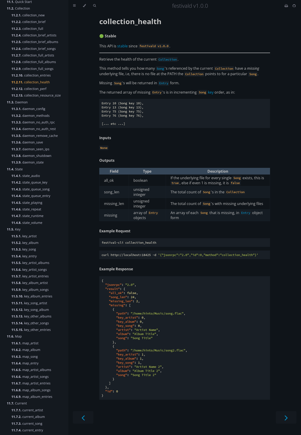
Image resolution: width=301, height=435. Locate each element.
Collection (18, 8)
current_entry (27, 430)
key (211, 92)
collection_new (28, 15)
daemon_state (27, 162)
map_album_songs (31, 390)
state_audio (25, 176)
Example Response (116, 268)
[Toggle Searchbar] (94, 5)
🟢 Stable (107, 35)
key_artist (24, 236)
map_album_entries (31, 396)
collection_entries (31, 75)
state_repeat (26, 209)
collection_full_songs (32, 69)
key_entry (24, 256)
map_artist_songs (30, 376)
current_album (28, 417)
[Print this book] (287, 5)
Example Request (114, 230)
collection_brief (28, 22)
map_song (24, 356)
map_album (25, 350)
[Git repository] (294, 5)
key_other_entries (31, 330)
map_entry (24, 363)
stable (122, 46)
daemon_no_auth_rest (33, 129)
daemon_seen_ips (30, 149)
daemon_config (28, 109)
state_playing (26, 202)
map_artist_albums (31, 370)
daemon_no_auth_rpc (33, 122)
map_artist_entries (31, 383)
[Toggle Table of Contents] (74, 5)
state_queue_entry (30, 196)
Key (13, 229)
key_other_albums (31, 316)
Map (14, 336)
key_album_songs (30, 289)
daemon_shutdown (31, 156)
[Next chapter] (286, 417)
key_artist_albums (30, 263)
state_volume (26, 222)
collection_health (30, 82)
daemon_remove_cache (34, 135)
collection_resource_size (36, 95)
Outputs (107, 160)
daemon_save (27, 142)
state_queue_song (30, 189)
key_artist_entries (30, 276)
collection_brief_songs (33, 48)
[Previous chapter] (83, 417)
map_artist (24, 343)
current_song (26, 423)
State (15, 169)
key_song (23, 249)
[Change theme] (84, 5)
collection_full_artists (32, 55)
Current (17, 403)
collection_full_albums (33, 62)
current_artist (27, 410)
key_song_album (30, 309)
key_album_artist (29, 283)
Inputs (105, 137)
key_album (24, 243)
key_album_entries (31, 296)
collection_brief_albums (34, 42)
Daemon (17, 102)
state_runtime (27, 216)
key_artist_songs (29, 269)
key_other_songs (30, 323)
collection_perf (28, 89)
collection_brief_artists (33, 35)
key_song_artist (29, 303)
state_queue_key (29, 182)
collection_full (27, 28)
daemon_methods (30, 115)
